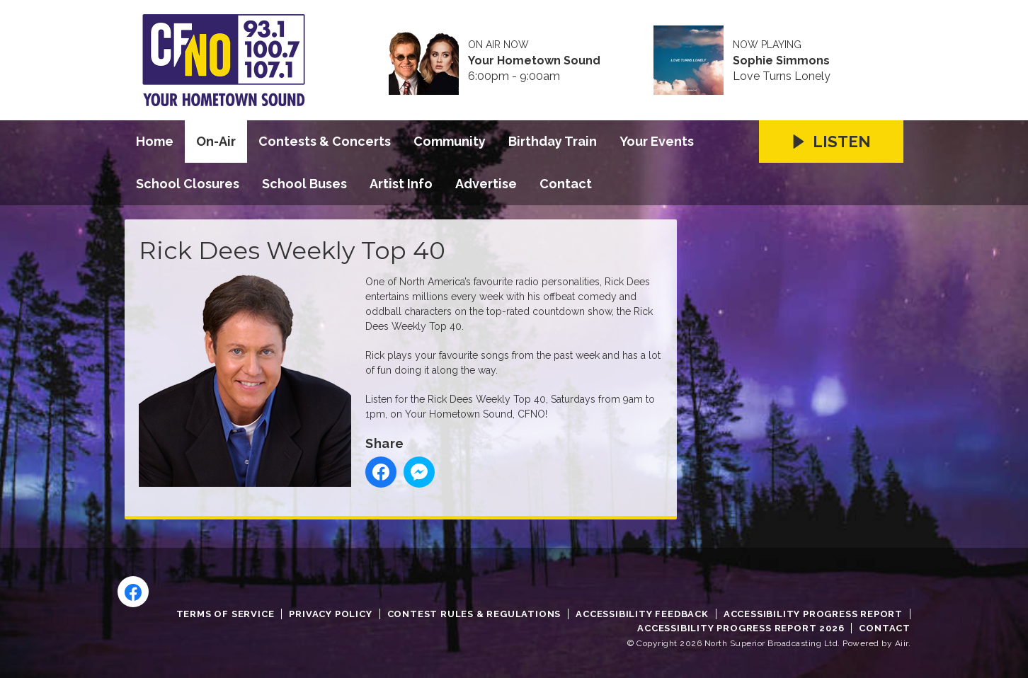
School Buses (304, 183)
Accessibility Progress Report (813, 614)
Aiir (901, 643)
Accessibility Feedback (642, 614)
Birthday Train (552, 141)
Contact (565, 183)
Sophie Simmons (781, 60)
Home (154, 141)
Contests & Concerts (324, 141)
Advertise (486, 183)
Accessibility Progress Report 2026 (740, 628)
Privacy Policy (330, 614)
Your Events (656, 141)
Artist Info (401, 183)
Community (449, 141)
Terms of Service (225, 614)
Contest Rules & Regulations (474, 614)
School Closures (187, 183)
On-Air (216, 141)
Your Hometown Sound (534, 60)
